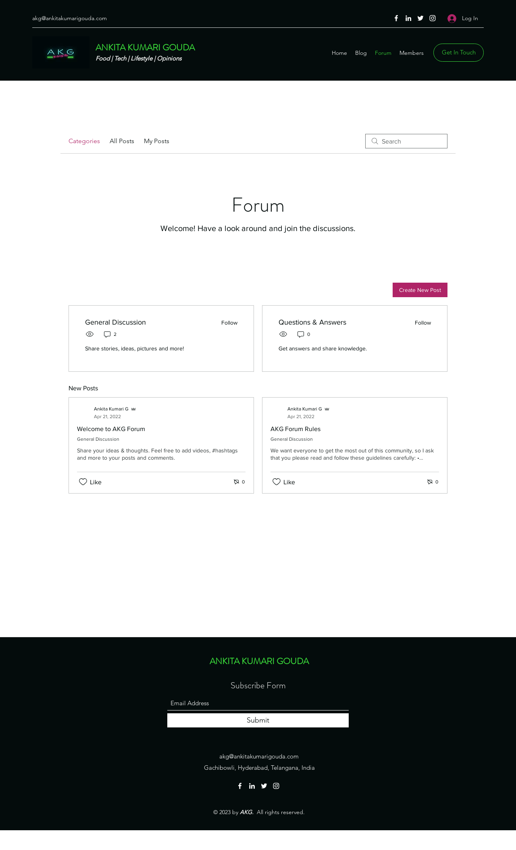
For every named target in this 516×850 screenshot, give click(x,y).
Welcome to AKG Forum (111, 428)
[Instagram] (433, 18)
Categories (84, 141)
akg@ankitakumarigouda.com (69, 18)
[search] (406, 141)
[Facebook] (396, 18)
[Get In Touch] (458, 53)
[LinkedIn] (408, 18)
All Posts (122, 141)
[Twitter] (420, 18)
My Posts (156, 141)
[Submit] (258, 720)
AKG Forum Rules (295, 428)
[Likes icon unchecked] (83, 482)
